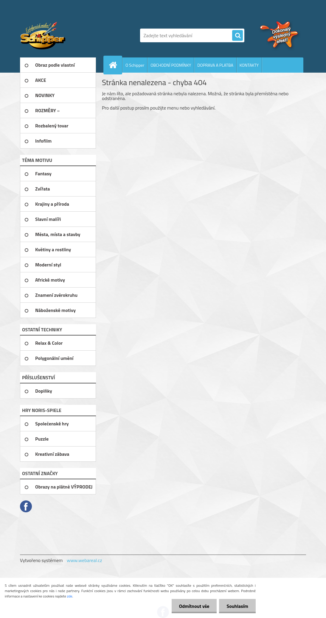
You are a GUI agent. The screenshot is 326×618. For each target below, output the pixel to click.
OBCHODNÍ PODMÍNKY (170, 65)
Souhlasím (237, 606)
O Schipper (134, 65)
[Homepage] (115, 64)
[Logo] (61, 35)
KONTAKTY (249, 65)
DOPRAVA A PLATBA (215, 65)
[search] (237, 35)
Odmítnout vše (194, 606)
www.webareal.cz (84, 560)
